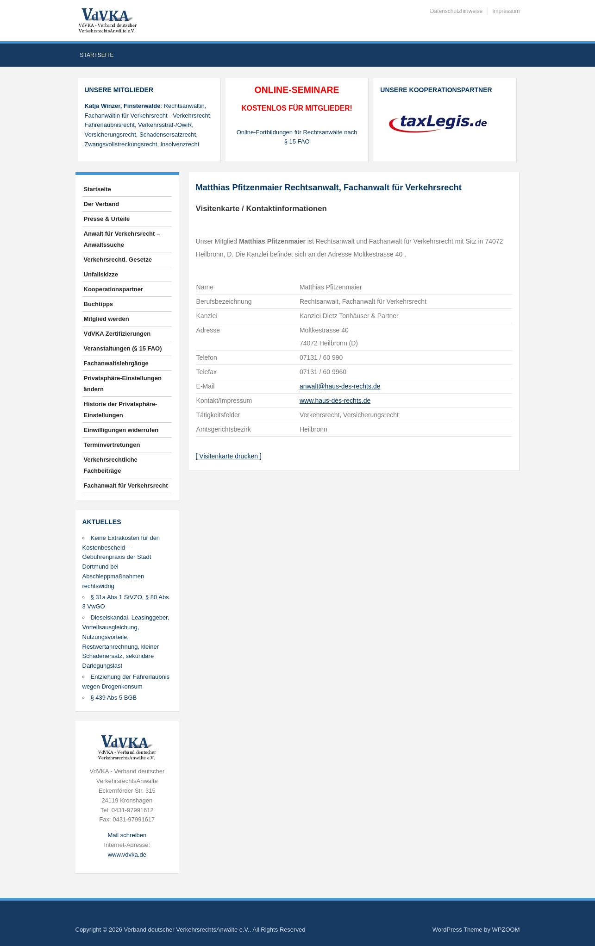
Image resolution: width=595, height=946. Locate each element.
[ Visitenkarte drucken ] (229, 456)
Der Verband (101, 203)
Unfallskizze (101, 274)
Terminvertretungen (112, 444)
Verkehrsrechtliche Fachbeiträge (111, 465)
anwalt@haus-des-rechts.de (340, 386)
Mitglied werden (106, 318)
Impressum (506, 11)
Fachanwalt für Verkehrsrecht (126, 485)
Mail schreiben (126, 835)
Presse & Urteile (107, 218)
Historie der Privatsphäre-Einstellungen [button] (120, 410)
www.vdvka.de (127, 854)
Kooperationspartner (114, 289)
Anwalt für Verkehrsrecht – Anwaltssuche (122, 239)
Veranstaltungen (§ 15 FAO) (123, 348)
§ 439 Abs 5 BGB (114, 697)
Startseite (97, 55)
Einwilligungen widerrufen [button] (121, 429)
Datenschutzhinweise (456, 11)
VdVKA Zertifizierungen (117, 333)
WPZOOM (506, 929)
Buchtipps (98, 304)
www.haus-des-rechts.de (335, 400)
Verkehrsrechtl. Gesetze (118, 259)
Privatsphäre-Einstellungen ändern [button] (123, 384)
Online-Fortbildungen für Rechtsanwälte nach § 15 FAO (297, 137)
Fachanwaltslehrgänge (116, 363)
